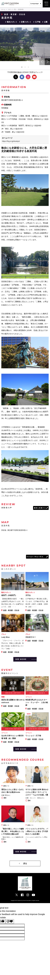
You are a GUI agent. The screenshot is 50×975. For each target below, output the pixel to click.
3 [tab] (28, 67)
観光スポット (12, 22)
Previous (42, 61)
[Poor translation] (9, 921)
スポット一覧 (12, 9)
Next (47, 61)
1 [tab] (22, 67)
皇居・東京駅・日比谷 (14, 14)
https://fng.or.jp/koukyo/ (11, 141)
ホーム (3, 9)
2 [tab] (25, 67)
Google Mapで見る (35, 556)
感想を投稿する (40, 508)
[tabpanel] (25, 44)
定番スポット (26, 22)
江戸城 (37, 22)
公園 (45, 22)
